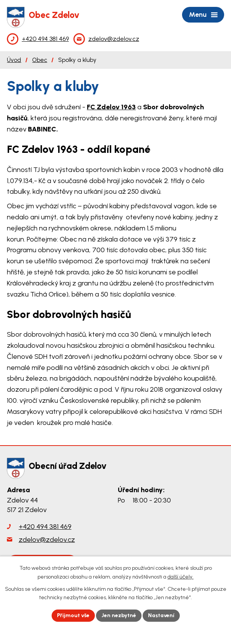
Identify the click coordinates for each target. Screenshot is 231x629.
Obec (39, 59)
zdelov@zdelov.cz (47, 539)
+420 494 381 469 (45, 526)
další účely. (181, 577)
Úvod (14, 59)
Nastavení (161, 615)
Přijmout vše (73, 615)
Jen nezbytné (118, 615)
